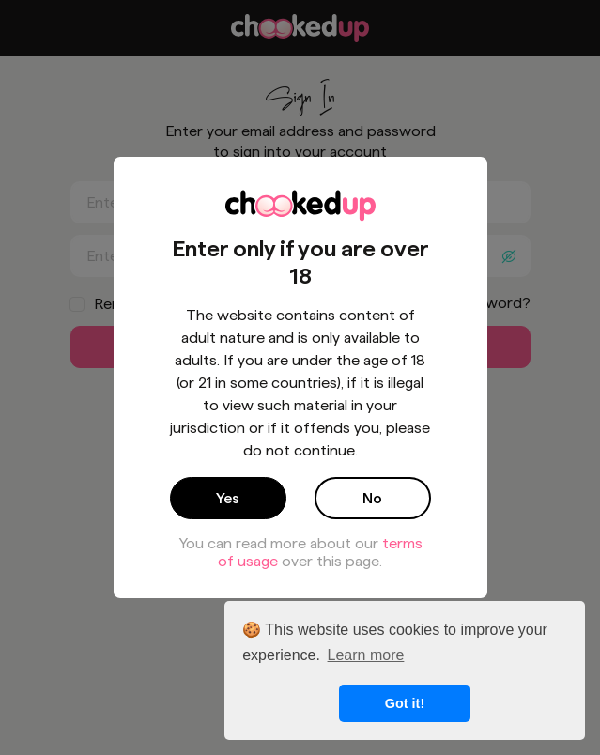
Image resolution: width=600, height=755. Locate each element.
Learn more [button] (366, 655)
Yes (227, 498)
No (372, 498)
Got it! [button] (404, 703)
